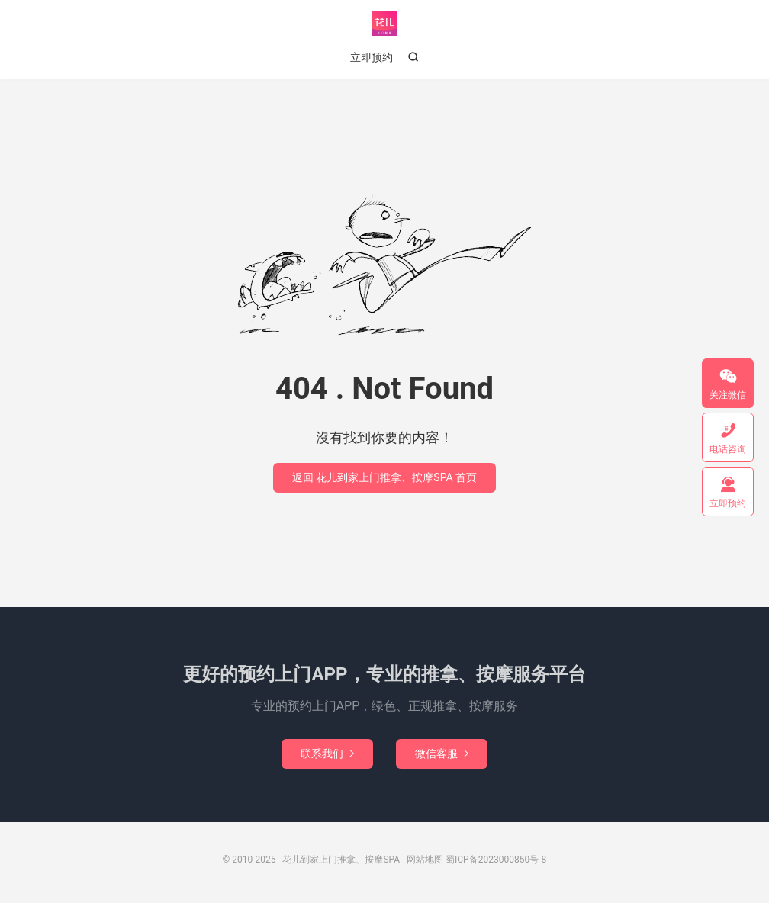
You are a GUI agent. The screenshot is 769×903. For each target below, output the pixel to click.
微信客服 (441, 753)
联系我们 (327, 753)
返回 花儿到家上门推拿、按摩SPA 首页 (384, 477)
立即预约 (371, 57)
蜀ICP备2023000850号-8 (496, 859)
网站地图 (425, 859)
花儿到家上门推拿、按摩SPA (384, 23)
